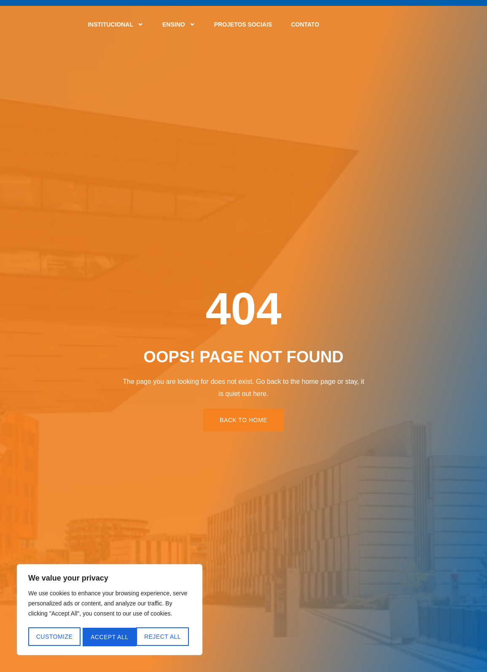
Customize (54, 637)
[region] (109, 611)
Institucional (115, 24)
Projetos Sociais (243, 24)
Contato (305, 24)
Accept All (165, 637)
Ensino (178, 24)
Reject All (109, 637)
